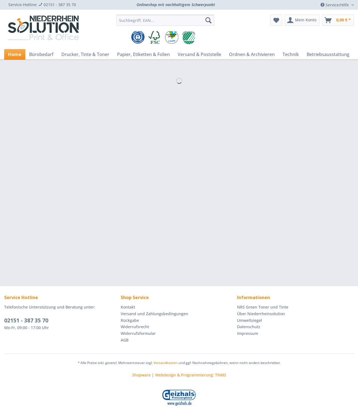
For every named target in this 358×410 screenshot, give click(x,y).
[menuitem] (165, 23)
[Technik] (291, 54)
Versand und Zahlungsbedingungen (154, 313)
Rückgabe (130, 320)
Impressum (247, 333)
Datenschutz (248, 326)
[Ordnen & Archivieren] (252, 54)
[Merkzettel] (276, 20)
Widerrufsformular (138, 333)
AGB (124, 340)
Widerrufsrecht (135, 326)
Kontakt (128, 307)
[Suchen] (208, 20)
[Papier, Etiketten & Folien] (143, 54)
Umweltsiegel (249, 320)
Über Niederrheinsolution (261, 313)
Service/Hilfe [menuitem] (335, 4)
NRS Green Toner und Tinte (262, 307)
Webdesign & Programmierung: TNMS (190, 375)
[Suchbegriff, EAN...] (165, 20)
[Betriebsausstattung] (328, 54)
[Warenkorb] (338, 20)
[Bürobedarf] (41, 54)
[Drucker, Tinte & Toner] (85, 54)
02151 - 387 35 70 (26, 320)
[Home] (14, 54)
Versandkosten (165, 362)
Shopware (141, 375)
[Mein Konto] (302, 20)
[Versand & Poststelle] (199, 54)
